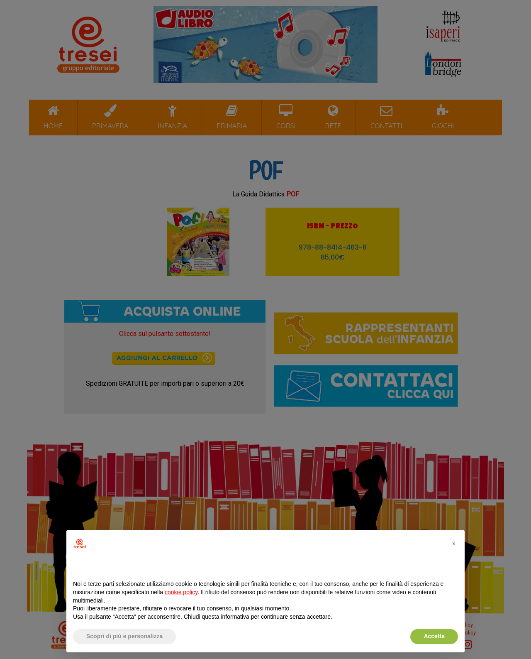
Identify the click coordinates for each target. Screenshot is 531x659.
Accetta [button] (434, 636)
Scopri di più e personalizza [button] (124, 636)
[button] (453, 543)
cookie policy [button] (181, 592)
